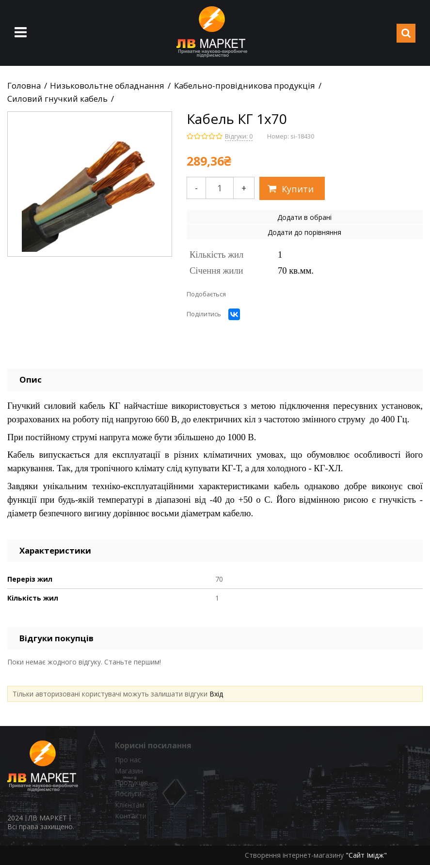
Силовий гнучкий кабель (57, 98)
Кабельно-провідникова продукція (244, 85)
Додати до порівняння (304, 232)
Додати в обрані (304, 217)
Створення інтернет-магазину (294, 855)
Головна (24, 85)
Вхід (216, 693)
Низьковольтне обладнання (107, 85)
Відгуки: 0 (239, 136)
